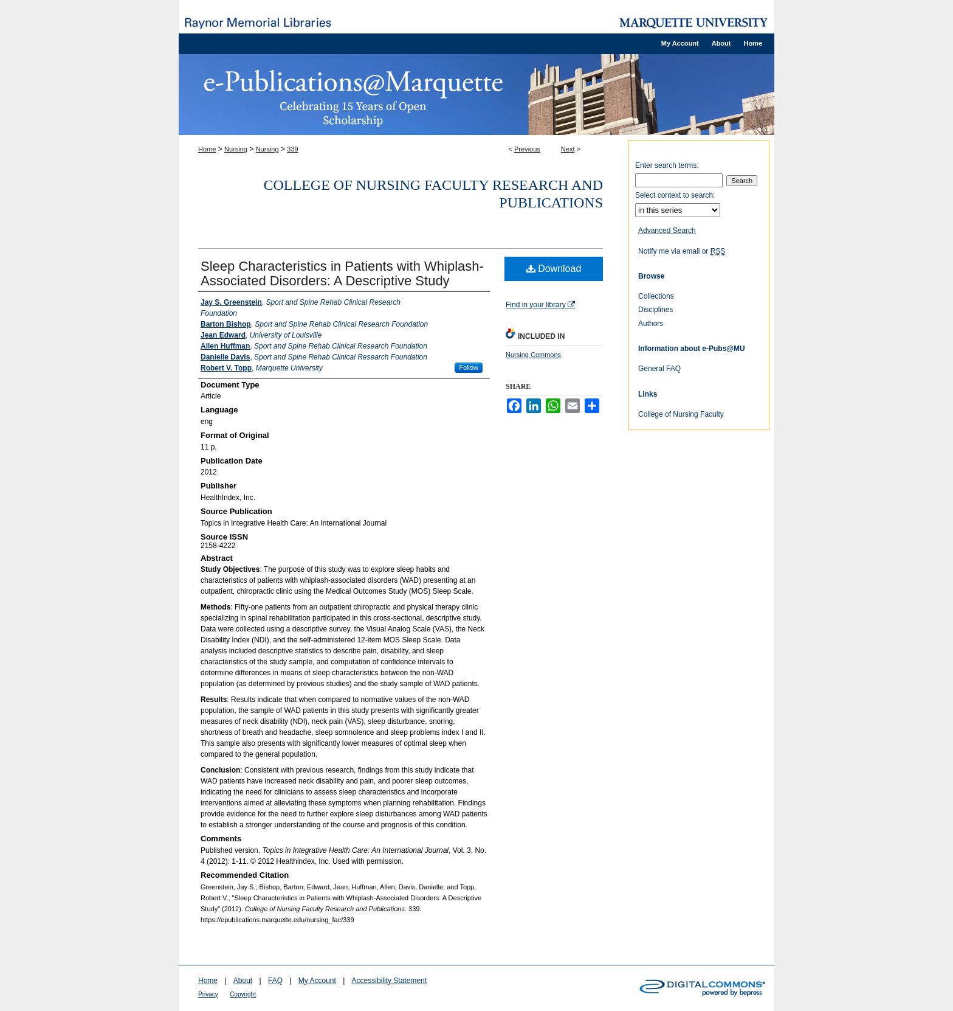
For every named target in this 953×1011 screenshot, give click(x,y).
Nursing (235, 149)
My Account (317, 980)
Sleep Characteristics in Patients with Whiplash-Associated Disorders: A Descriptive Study (342, 273)
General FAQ (659, 368)
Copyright (243, 994)
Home (207, 149)
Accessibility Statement (389, 980)
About (242, 980)
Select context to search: (675, 195)
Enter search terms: (667, 165)
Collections (656, 296)
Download (554, 268)
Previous (527, 149)
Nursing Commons (533, 354)
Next (568, 149)
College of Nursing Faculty (681, 414)
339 (292, 149)
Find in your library (540, 305)
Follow (468, 367)
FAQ (275, 980)
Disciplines (655, 309)
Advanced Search (667, 230)
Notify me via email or (681, 251)
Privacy (208, 994)
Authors (650, 323)
